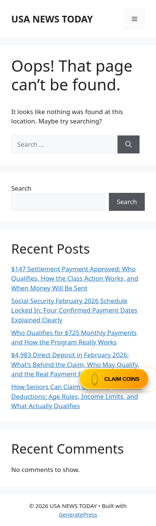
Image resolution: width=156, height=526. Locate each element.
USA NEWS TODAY (52, 18)
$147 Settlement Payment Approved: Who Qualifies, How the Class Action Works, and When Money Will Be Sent (74, 278)
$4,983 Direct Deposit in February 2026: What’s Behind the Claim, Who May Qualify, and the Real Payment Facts (75, 364)
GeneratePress (78, 514)
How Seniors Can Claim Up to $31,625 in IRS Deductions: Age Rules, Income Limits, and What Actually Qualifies (76, 396)
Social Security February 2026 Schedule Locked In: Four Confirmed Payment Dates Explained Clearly (74, 310)
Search (21, 188)
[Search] (128, 144)
